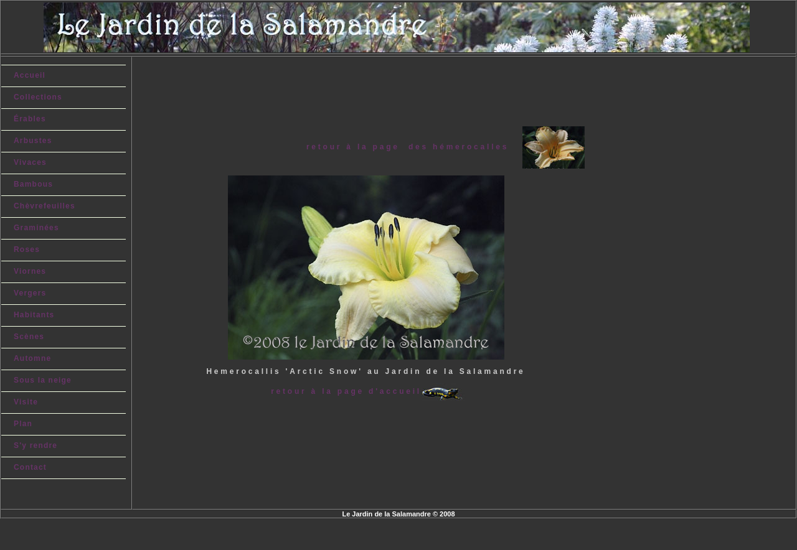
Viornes (30, 271)
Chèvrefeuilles (44, 206)
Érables (30, 118)
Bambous (33, 184)
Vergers (30, 293)
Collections (38, 97)
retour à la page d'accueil (346, 391)
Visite (26, 402)
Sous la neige (43, 380)
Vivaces (30, 162)
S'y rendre (35, 445)
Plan (23, 423)
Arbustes (33, 140)
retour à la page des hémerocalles (414, 146)
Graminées (36, 227)
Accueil (29, 75)
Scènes (29, 336)
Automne (32, 358)
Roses (27, 249)
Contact (30, 467)
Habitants (34, 314)
